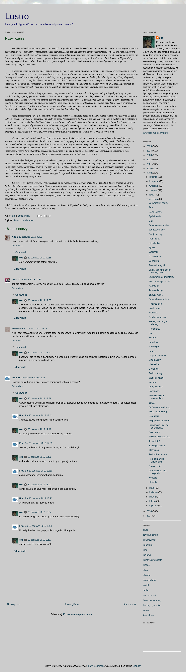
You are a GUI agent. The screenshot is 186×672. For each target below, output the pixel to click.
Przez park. (154, 432)
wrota (146, 610)
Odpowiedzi (21, 252)
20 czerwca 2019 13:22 (40, 498)
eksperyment (149, 540)
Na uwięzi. (154, 346)
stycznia (153, 505)
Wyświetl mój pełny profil (155, 133)
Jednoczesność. (157, 229)
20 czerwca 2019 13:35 (40, 526)
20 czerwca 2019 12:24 (33, 377)
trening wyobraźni (152, 605)
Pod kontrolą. (155, 373)
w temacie (17, 328)
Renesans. (154, 329)
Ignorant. (153, 382)
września (154, 186)
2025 (149, 146)
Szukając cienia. (157, 445)
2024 (149, 151)
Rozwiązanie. (155, 304)
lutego (152, 501)
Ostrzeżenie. (155, 466)
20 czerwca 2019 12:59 (40, 471)
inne (145, 550)
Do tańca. (154, 369)
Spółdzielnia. (155, 216)
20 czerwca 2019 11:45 (35, 328)
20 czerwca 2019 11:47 (39, 352)
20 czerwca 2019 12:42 (39, 429)
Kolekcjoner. (155, 308)
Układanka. (154, 243)
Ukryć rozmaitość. (158, 355)
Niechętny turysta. (158, 317)
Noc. (151, 333)
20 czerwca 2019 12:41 (40, 415)
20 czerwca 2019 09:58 (30, 237)
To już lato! (154, 441)
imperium (148, 545)
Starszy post (129, 604)
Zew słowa (148, 615)
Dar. (151, 221)
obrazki (147, 575)
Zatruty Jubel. (156, 295)
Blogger (137, 666)
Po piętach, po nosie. (159, 420)
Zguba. (152, 351)
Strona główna (71, 604)
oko (21, 257)
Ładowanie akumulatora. (161, 277)
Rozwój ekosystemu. (159, 436)
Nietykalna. (154, 364)
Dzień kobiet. (155, 256)
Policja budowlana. (158, 454)
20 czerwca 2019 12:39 (39, 398)
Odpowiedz (17, 245)
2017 (149, 515)
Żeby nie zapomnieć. (159, 225)
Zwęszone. (154, 391)
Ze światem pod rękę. (160, 407)
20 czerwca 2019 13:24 (39, 512)
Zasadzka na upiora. (159, 299)
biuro (16, 220)
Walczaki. (154, 252)
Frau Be (16, 377)
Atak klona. (154, 238)
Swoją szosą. (155, 234)
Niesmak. (153, 312)
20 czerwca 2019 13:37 (39, 540)
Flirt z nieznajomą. (158, 411)
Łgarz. (152, 403)
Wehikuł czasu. (156, 378)
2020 (149, 168)
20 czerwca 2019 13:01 (39, 484)
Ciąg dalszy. (155, 360)
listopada (154, 181)
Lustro (17, 16)
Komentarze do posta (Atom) (78, 614)
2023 (149, 155)
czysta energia (150, 535)
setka (146, 590)
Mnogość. (154, 337)
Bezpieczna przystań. (160, 281)
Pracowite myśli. (157, 265)
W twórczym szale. (158, 203)
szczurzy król (149, 595)
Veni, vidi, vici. (156, 386)
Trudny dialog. (156, 290)
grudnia (153, 177)
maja (152, 488)
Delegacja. (154, 416)
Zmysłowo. (154, 342)
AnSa (15, 237)
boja (14, 279)
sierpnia (153, 190)
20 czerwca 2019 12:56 (39, 457)
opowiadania (27, 220)
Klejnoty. (153, 482)
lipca (152, 194)
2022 (149, 159)
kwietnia (153, 492)
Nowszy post (13, 604)
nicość (146, 565)
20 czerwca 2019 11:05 (39, 300)
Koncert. (153, 478)
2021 (149, 164)
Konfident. (154, 286)
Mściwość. (154, 450)
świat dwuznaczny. (152, 600)
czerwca (153, 199)
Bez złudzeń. (155, 212)
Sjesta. (152, 247)
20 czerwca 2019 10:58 (29, 279)
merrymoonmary (96, 666)
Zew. (151, 207)
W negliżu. (154, 261)
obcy (145, 570)
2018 (149, 511)
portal (146, 585)
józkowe (147, 555)
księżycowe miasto (152, 560)
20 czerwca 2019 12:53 (40, 443)
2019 (149, 173)
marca (152, 497)
